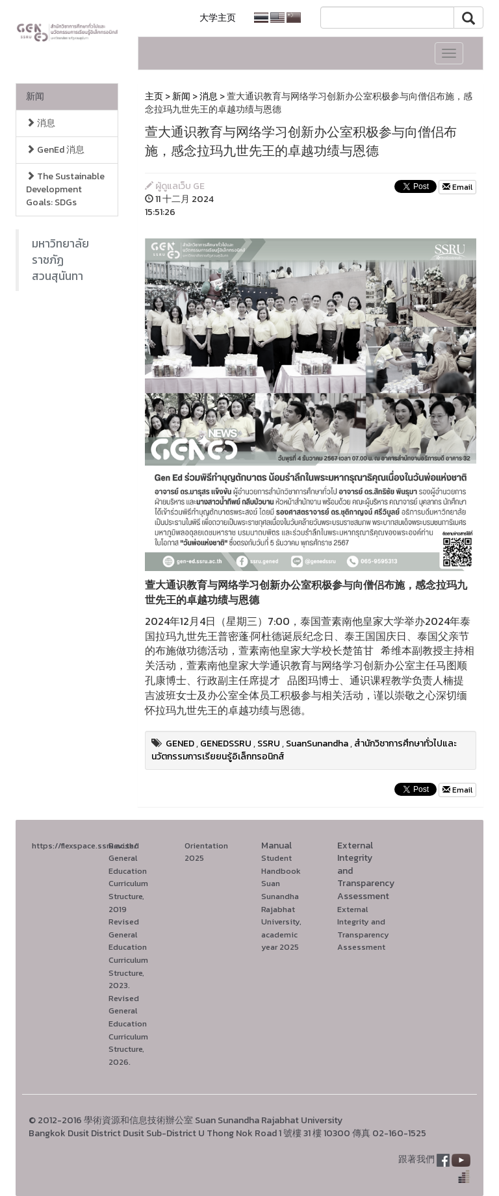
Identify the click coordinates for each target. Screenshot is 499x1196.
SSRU (268, 743)
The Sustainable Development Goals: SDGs (65, 189)
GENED (180, 743)
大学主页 (217, 18)
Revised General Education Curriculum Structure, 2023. (128, 953)
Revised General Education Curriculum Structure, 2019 (128, 877)
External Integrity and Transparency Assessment (363, 928)
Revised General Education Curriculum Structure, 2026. (128, 1030)
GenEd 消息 (55, 150)
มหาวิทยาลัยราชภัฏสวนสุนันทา (60, 260)
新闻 (35, 96)
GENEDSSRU (225, 743)
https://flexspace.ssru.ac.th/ (84, 845)
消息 (40, 123)
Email (457, 187)
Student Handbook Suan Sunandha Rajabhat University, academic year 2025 (281, 902)
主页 (154, 96)
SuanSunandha (317, 743)
